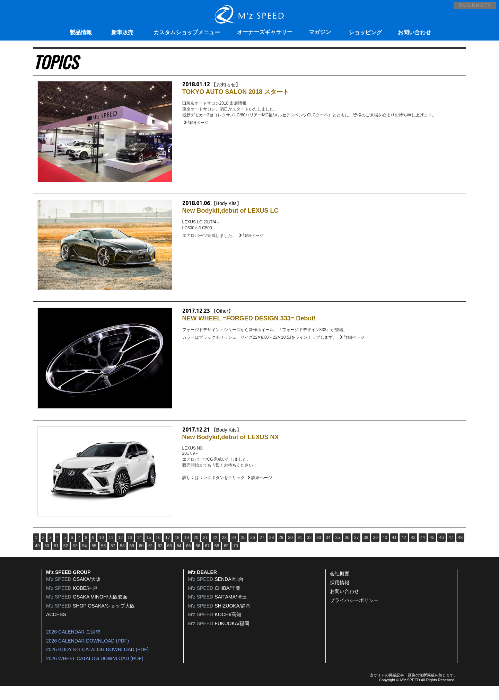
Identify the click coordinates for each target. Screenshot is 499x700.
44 (422, 551)
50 (46, 559)
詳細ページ (197, 125)
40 (385, 551)
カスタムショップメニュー (187, 32)
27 (262, 551)
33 (318, 551)
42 (403, 551)
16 (158, 551)
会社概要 (339, 587)
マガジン (320, 32)
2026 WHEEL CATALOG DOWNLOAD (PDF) (94, 672)
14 (139, 551)
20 (196, 551)
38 (366, 551)
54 (84, 559)
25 (243, 551)
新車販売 (122, 32)
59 (132, 559)
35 (337, 551)
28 (271, 551)
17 (167, 551)
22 (214, 551)
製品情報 (81, 32)
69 (226, 559)
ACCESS (56, 628)
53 (75, 559)
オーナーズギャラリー (264, 32)
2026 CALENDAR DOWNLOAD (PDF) (87, 654)
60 (141, 559)
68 (217, 559)
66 (197, 559)
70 (235, 559)
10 (101, 551)
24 (233, 551)
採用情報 (339, 596)
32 (309, 551)
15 (148, 551)
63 (169, 559)
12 (120, 551)
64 (179, 559)
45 (432, 551)
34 (328, 551)
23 (224, 551)
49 (37, 559)
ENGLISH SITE (469, 9)
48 (460, 551)
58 (122, 559)
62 (160, 559)
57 (113, 559)
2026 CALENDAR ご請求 (73, 645)
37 (356, 551)
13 (130, 551)
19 (186, 551)
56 (103, 559)
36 (347, 551)
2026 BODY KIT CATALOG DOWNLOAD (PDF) (97, 663)
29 (281, 551)
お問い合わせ (414, 32)
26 (252, 551)
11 (110, 551)
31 (299, 551)
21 (205, 551)
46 (441, 551)
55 (94, 559)
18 (177, 551)
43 (413, 551)
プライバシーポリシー (354, 614)
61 (150, 559)
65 (188, 559)
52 (65, 559)
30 (290, 551)
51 (56, 559)
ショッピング (365, 32)
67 (207, 559)
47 (450, 551)
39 (375, 551)
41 (394, 551)
